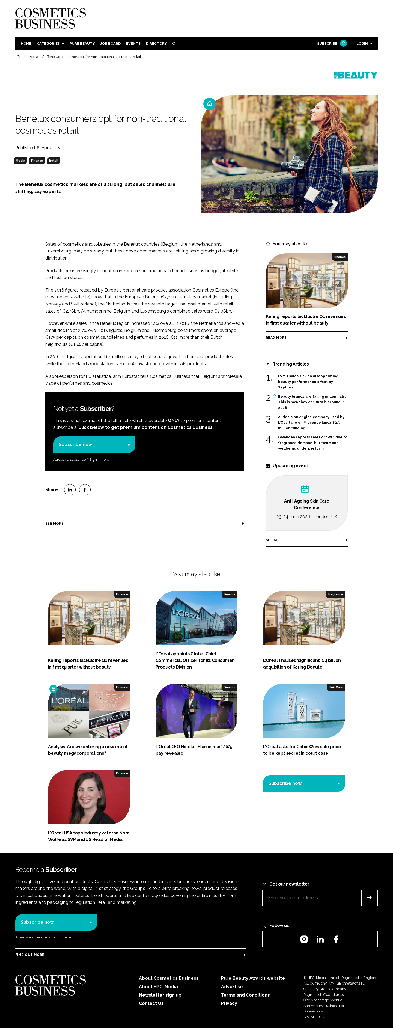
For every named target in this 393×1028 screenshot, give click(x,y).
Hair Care (336, 687)
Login (362, 43)
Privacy (229, 1003)
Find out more (29, 955)
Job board (110, 43)
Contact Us (151, 1003)
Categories (48, 43)
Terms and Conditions (245, 995)
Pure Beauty (82, 43)
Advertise (232, 986)
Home (26, 43)
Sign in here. (100, 459)
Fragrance (335, 594)
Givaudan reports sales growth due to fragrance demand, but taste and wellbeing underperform (312, 443)
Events (133, 43)
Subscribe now (75, 444)
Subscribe (331, 43)
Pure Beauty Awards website (253, 978)
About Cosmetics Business (169, 978)
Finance (37, 160)
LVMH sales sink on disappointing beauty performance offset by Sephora (308, 381)
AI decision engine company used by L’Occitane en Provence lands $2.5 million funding (311, 422)
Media (20, 160)
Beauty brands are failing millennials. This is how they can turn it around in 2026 (312, 402)
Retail (53, 160)
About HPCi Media (158, 986)
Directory (156, 43)
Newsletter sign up (160, 995)
